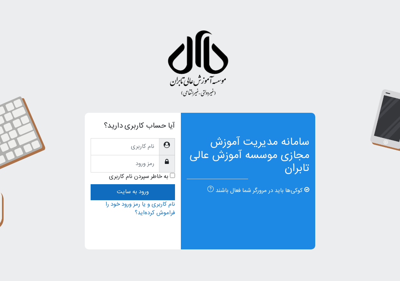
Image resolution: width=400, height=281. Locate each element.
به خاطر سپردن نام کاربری (138, 177)
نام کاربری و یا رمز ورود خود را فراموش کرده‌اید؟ (140, 208)
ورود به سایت (133, 192)
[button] (209, 190)
